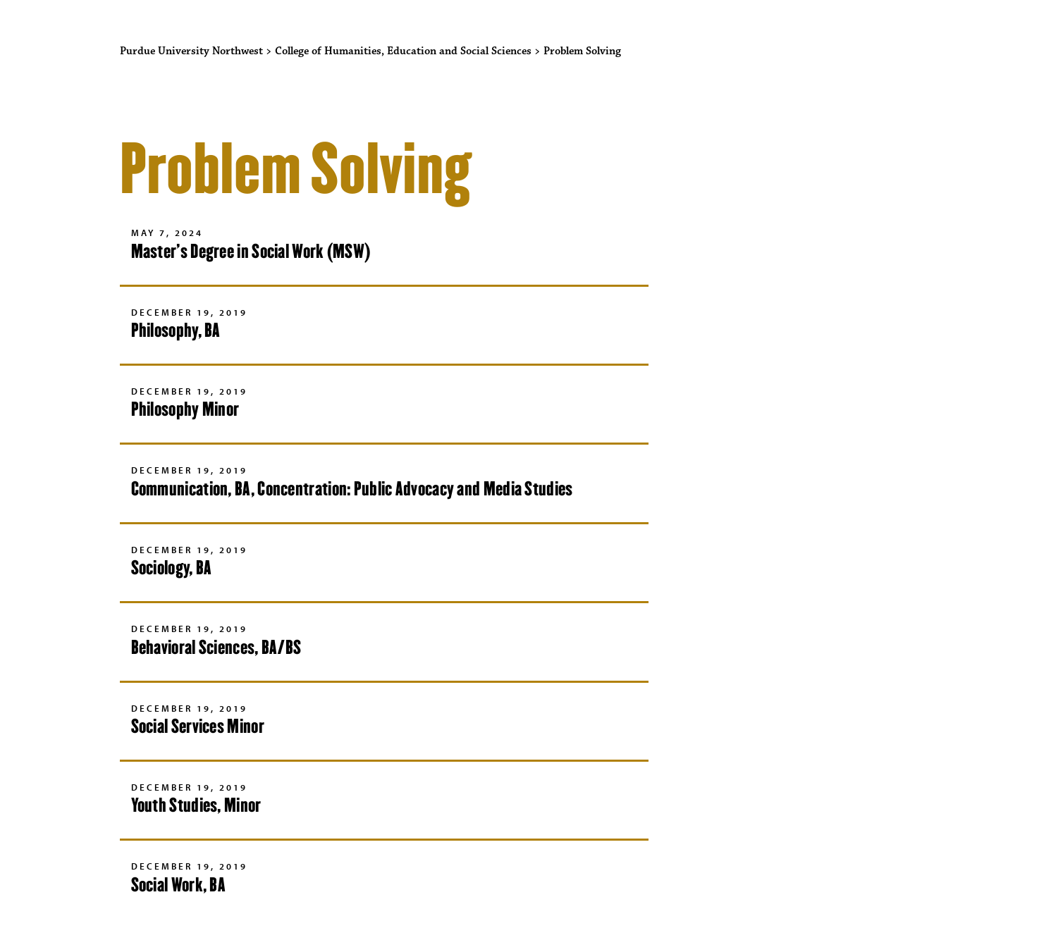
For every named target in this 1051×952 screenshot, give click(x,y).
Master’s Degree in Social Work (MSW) (251, 251)
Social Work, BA (178, 884)
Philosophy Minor (185, 409)
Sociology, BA (171, 567)
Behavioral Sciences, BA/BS (216, 647)
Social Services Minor (197, 726)
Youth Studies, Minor (196, 805)
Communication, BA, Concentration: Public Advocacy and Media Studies (352, 488)
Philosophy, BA (176, 330)
